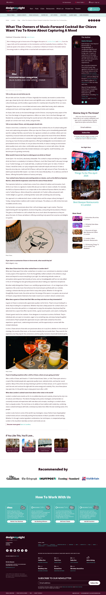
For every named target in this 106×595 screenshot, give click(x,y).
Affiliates (52, 544)
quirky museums (92, 78)
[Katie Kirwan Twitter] (83, 102)
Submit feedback (38, 593)
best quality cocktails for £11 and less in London (90, 75)
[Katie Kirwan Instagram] (86, 102)
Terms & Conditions (10, 593)
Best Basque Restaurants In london (86, 203)
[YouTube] (18, 550)
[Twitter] (22, 550)
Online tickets (57, 562)
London (13, 20)
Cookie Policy (41, 545)
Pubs (37, 9)
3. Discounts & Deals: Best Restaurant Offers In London (91, 232)
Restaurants (50, 9)
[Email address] (86, 127)
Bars (31, 9)
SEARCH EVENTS (21, 15)
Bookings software (43, 562)
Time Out (93, 98)
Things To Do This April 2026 (86, 174)
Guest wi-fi (73, 570)
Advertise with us (61, 544)
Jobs (77, 544)
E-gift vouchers (74, 562)
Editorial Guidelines (52, 545)
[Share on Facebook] (89, 20)
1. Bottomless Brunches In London (91, 218)
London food (51, 41)
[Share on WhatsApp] (97, 20)
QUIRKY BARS (73, 15)
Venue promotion (91, 562)
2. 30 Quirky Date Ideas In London (91, 225)
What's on (59, 9)
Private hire (69, 9)
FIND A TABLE (10, 15)
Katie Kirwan (30, 37)
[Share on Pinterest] (94, 20)
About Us (45, 544)
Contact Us (83, 544)
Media (94, 544)
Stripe (17, 556)
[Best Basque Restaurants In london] (86, 190)
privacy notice (92, 137)
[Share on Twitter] (92, 20)
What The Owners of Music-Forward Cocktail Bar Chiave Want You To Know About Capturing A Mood (50, 20)
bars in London (25, 424)
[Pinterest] (15, 550)
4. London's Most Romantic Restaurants (91, 239)
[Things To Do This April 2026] (86, 160)
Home (7, 20)
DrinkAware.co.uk (10, 567)
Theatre (77, 9)
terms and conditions (81, 137)
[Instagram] (11, 550)
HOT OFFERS (54, 15)
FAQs (89, 544)
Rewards (71, 544)
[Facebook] (7, 550)
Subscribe (86, 132)
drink (60, 41)
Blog (19, 20)
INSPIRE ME (44, 15)
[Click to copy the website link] (99, 20)
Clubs (42, 9)
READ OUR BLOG (33, 15)
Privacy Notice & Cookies (22, 593)
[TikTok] (26, 550)
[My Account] (94, 2)
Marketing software (59, 570)
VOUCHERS (63, 15)
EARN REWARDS (84, 15)
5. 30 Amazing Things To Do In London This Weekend (91, 246)
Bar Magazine (85, 97)
